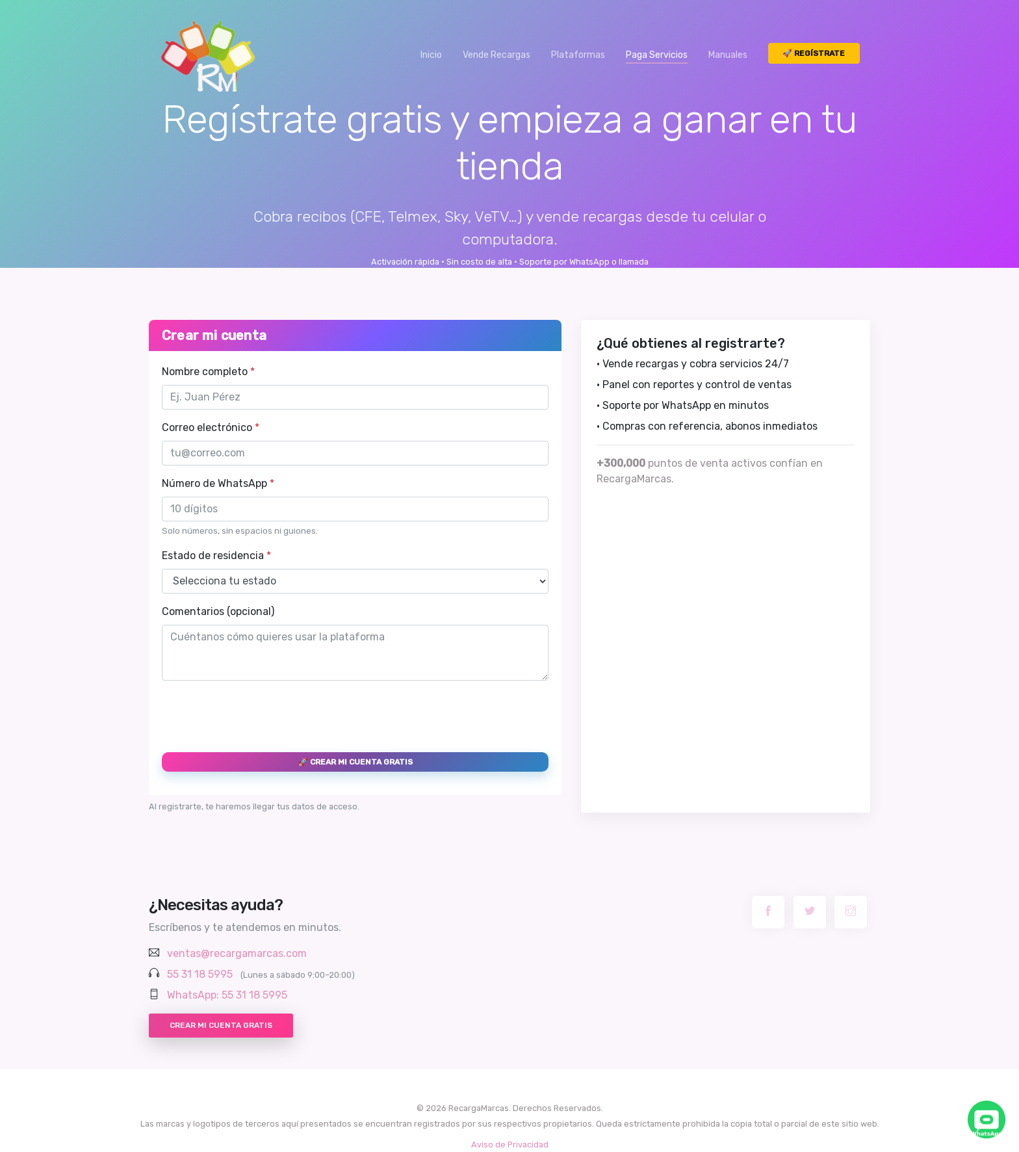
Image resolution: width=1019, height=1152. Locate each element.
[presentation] (260, 716)
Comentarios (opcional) (218, 611)
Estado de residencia (216, 555)
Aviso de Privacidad (509, 1144)
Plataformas (578, 54)
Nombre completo (208, 371)
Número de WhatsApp (218, 483)
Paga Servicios (657, 54)
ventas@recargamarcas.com (237, 953)
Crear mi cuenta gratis (221, 1025)
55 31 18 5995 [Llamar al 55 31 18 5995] (200, 974)
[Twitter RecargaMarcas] (809, 912)
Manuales (727, 54)
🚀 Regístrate (813, 53)
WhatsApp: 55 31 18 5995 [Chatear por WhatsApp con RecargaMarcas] (227, 995)
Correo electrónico (210, 427)
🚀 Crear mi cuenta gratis (355, 761)
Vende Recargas (496, 54)
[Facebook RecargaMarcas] (768, 912)
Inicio (431, 54)
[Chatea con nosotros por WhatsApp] (986, 1119)
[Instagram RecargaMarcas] (850, 912)
